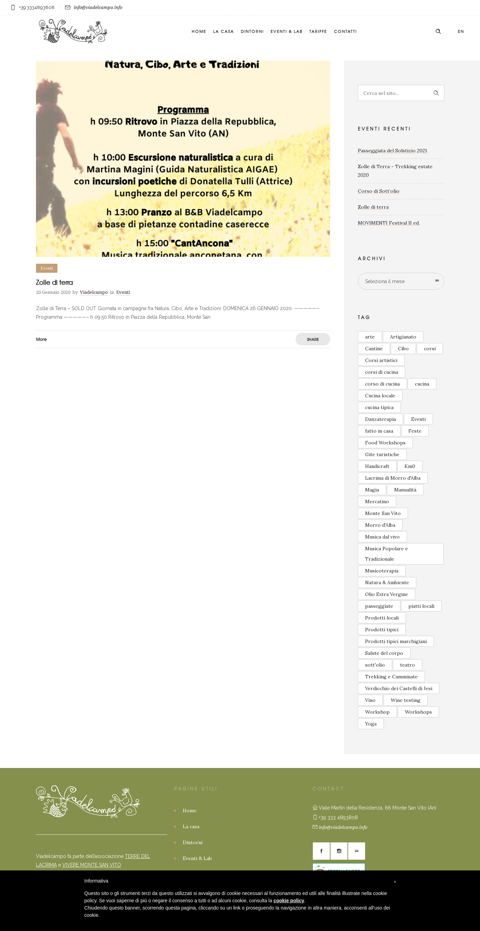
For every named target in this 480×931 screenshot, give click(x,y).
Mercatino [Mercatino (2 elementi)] (377, 501)
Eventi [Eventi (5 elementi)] (418, 419)
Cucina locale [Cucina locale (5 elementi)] (380, 395)
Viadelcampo (94, 292)
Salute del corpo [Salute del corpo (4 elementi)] (384, 653)
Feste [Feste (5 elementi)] (415, 431)
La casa (223, 31)
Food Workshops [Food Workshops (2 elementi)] (385, 443)
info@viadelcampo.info (98, 7)
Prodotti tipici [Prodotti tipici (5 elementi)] (381, 629)
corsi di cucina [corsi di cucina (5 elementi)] (381, 372)
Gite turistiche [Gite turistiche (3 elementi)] (382, 454)
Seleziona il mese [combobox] (385, 281)
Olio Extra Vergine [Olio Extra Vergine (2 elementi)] (386, 594)
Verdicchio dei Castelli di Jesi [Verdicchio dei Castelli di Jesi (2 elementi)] (398, 688)
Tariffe (318, 31)
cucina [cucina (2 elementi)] (422, 384)
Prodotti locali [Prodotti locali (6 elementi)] (382, 618)
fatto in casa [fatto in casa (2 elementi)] (379, 431)
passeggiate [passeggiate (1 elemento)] (379, 606)
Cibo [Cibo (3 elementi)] (403, 348)
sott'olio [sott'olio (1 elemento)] (375, 665)
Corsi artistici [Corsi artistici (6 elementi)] (381, 360)
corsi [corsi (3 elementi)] (430, 348)
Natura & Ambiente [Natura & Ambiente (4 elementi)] (387, 582)
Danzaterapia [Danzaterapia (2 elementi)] (380, 419)
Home (199, 31)
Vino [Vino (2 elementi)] (370, 700)
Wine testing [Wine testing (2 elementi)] (405, 700)
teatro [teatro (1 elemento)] (407, 665)
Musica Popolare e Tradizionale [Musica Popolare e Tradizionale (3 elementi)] (386, 553)
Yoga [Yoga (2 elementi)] (371, 724)
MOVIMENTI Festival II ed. (389, 223)
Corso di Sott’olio (378, 191)
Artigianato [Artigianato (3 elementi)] (403, 337)
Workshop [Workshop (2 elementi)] (377, 712)
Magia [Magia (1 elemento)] (372, 490)
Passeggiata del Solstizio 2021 (392, 150)
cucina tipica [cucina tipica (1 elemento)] (379, 407)
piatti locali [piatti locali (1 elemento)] (421, 606)
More (41, 339)
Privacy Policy (199, 906)
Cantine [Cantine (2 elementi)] (374, 348)
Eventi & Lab (286, 31)
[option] (183, 159)
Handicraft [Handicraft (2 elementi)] (377, 466)
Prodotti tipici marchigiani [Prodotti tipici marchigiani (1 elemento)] (396, 641)
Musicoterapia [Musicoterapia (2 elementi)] (381, 571)
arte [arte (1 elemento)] (370, 337)
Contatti (345, 31)
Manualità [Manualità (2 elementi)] (405, 490)
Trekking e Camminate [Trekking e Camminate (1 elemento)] (391, 677)
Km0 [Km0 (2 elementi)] (410, 466)
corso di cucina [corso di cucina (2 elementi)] (382, 384)
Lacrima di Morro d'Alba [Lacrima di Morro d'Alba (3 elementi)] (392, 478)
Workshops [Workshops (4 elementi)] (418, 712)
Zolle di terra (54, 282)
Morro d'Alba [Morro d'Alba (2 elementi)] (380, 525)
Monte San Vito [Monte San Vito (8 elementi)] (383, 513)
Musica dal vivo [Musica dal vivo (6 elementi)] (382, 537)
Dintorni (252, 31)
